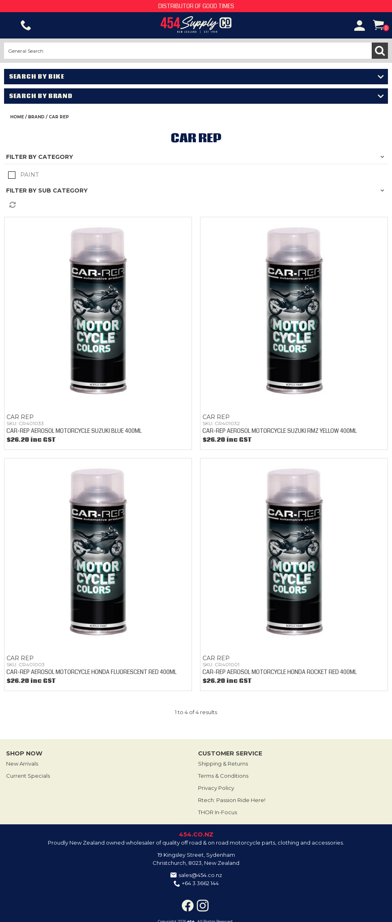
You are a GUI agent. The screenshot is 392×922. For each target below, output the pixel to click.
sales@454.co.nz (200, 875)
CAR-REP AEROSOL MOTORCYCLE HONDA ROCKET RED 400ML (279, 672)
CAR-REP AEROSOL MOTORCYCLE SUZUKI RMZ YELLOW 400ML (279, 431)
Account (359, 25)
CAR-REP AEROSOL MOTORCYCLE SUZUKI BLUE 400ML (74, 431)
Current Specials (28, 775)
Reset (198, 205)
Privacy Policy (216, 788)
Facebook (188, 905)
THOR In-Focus (217, 812)
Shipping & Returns (223, 763)
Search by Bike (37, 77)
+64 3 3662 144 (200, 883)
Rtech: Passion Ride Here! (231, 800)
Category (55, 156)
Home (17, 117)
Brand (36, 117)
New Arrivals (22, 763)
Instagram (203, 905)
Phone (26, 25)
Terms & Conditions (223, 775)
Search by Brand (41, 96)
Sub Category (63, 190)
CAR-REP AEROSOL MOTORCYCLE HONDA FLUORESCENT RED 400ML (91, 672)
